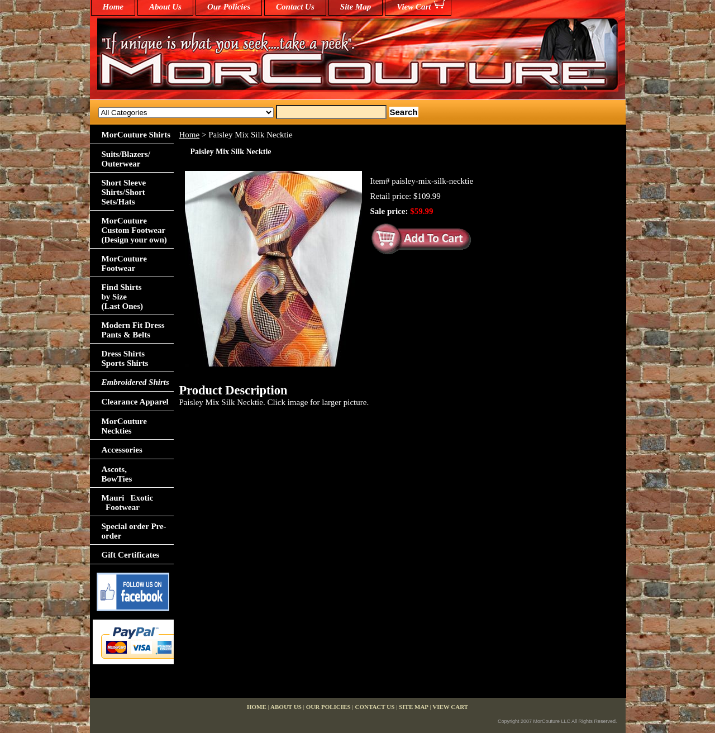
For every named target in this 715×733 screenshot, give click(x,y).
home (113, 6)
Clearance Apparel (135, 401)
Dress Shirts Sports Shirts (125, 358)
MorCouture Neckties (124, 426)
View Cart (414, 6)
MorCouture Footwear (124, 263)
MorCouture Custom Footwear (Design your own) (134, 230)
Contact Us (295, 6)
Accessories (122, 449)
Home (189, 134)
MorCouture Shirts (136, 134)
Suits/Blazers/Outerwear (126, 159)
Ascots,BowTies (117, 474)
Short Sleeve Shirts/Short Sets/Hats (124, 192)
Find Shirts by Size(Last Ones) (123, 297)
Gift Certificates (131, 554)
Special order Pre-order (134, 531)
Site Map (355, 6)
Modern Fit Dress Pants (133, 330)
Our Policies (228, 6)
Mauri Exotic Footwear (128, 502)
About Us (165, 6)
